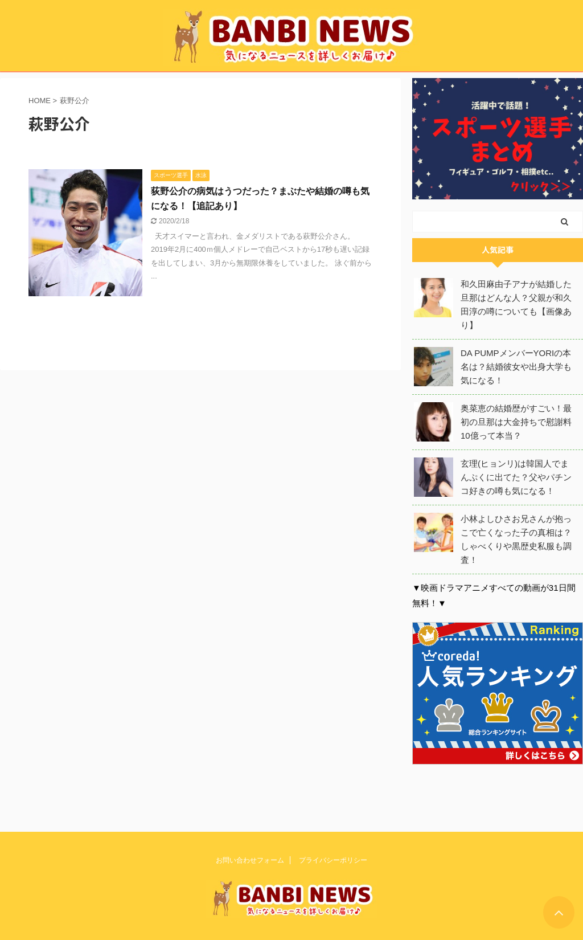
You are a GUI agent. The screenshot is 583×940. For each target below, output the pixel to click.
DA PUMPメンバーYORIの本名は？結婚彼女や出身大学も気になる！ (516, 366)
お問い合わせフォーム (250, 859)
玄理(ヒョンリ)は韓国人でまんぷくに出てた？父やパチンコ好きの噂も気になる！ (516, 477)
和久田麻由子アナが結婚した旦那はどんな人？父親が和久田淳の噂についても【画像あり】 (516, 304)
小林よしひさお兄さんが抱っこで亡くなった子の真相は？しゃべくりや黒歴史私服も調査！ (516, 539)
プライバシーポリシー (333, 859)
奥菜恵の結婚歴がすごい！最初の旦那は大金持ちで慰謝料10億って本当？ (516, 421)
